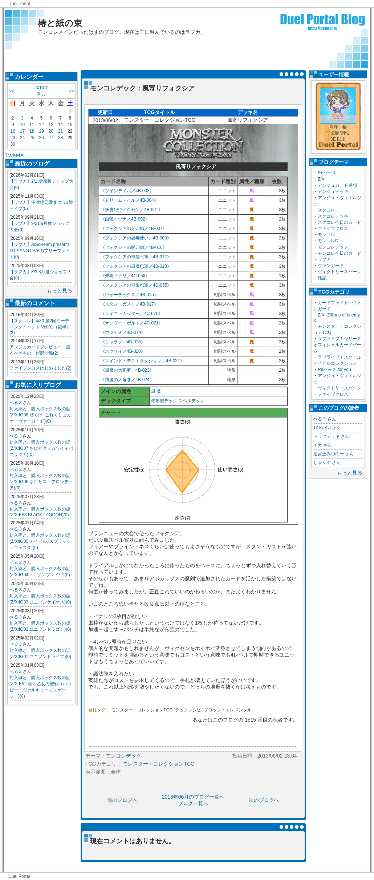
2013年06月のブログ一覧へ (193, 797)
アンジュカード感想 (337, 185)
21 (60, 131)
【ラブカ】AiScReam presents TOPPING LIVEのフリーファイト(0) (39, 250)
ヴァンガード (331, 265)
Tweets (14, 155)
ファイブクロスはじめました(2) (40, 368)
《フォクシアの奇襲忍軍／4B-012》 (136, 256)
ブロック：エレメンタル (228, 710)
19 (41, 131)
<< (11, 90)
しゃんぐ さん (327, 462)
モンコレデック (333, 247)
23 (12, 137)
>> (71, 90)
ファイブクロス (333, 228)
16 (12, 131)
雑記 (322, 277)
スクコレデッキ (333, 216)
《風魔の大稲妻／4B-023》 (127, 370)
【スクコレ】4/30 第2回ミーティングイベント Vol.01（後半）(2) (40, 326)
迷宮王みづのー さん (333, 453)
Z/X (321, 179)
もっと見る (59, 291)
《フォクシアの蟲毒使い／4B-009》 (136, 238)
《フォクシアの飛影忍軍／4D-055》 (136, 285)
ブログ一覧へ (193, 803)
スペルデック (191, 400)
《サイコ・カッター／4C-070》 (132, 313)
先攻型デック (164, 400)
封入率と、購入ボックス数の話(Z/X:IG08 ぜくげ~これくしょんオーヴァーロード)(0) (40, 415)
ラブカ (324, 259)
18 (31, 131)
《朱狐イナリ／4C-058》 (125, 275)
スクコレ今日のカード (339, 222)
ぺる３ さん (324, 418)
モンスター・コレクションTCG (141, 710)
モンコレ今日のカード (339, 253)
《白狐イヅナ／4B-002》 (125, 219)
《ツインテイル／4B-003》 (127, 190)
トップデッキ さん (331, 436)
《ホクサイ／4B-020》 (123, 351)
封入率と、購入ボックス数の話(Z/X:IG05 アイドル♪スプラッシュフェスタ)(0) (40, 541)
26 (41, 137)
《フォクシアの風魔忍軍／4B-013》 (136, 266)
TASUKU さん (327, 427)
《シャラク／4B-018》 (123, 341)
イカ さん (322, 445)
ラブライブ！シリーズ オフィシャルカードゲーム (339, 345)
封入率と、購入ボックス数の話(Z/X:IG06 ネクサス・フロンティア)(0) (41, 482)
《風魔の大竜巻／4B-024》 (127, 379)
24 (22, 137)
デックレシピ (188, 710)
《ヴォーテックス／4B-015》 (129, 294)
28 (60, 137)
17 (22, 131)
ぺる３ (16, 402)
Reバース (327, 172)
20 (51, 131)
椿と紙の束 (60, 23)
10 (22, 124)
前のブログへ (122, 800)
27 (51, 137)
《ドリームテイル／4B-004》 (129, 200)
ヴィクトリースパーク (339, 271)
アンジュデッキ (333, 191)
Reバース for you (334, 369)
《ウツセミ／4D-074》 (123, 332)
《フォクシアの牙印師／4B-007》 (134, 228)
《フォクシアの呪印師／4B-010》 (134, 247)
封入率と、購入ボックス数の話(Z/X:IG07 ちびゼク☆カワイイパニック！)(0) (41, 448)
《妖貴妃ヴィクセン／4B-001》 (132, 209)
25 (31, 137)
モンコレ (326, 234)
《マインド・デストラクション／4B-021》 (142, 360)
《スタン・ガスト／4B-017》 (129, 304)
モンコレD (328, 240)
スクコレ (326, 210)
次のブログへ (264, 800)
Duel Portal (19, 3)
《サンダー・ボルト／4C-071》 (132, 323)
